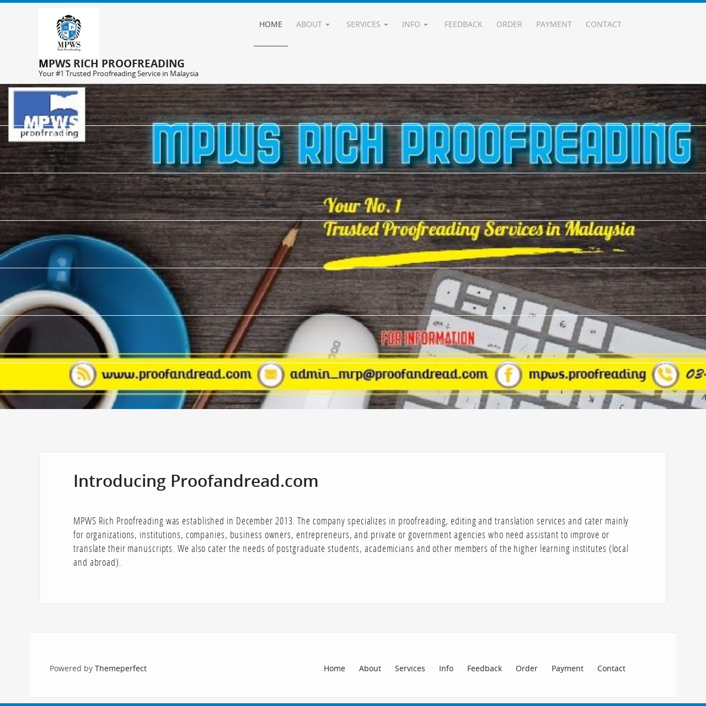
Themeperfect (121, 668)
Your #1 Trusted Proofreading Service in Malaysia (119, 73)
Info (415, 24)
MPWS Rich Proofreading (112, 63)
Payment (554, 24)
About (313, 24)
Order (509, 24)
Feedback (464, 24)
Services (367, 24)
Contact (604, 24)
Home (270, 24)
